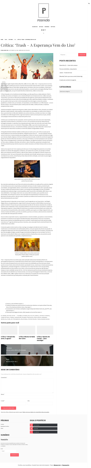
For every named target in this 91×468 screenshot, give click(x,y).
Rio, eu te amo (39, 104)
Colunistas (35, 26)
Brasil (37, 315)
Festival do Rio (11, 315)
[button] (89, 3)
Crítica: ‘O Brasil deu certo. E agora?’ (8, 337)
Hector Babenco (15, 319)
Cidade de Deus (5, 317)
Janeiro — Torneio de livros (65, 72)
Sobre (2, 428)
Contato (2, 424)
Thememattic (65, 465)
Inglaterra (24, 319)
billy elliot (31, 315)
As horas (24, 315)
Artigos (41, 26)
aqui (29, 307)
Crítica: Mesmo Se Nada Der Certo (27, 337)
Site (29, 401)
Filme (8, 319)
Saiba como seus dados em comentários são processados (35, 412)
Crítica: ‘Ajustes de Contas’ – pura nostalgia (43, 338)
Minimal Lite (57, 465)
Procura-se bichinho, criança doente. (68, 69)
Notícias (53, 26)
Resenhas (47, 26)
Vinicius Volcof (25, 50)
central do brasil (44, 315)
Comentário (4, 377)
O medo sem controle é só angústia (67, 80)
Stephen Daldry (32, 319)
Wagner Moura (45, 319)
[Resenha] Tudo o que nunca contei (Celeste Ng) (70, 76)
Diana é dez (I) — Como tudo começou (68, 65)
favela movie (37, 317)
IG (9, 303)
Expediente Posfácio (5, 426)
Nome (2, 394)
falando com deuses (27, 317)
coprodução (17, 317)
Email (2, 448)
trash (39, 319)
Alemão (20, 315)
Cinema (4, 315)
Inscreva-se (14, 455)
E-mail (3, 401)
